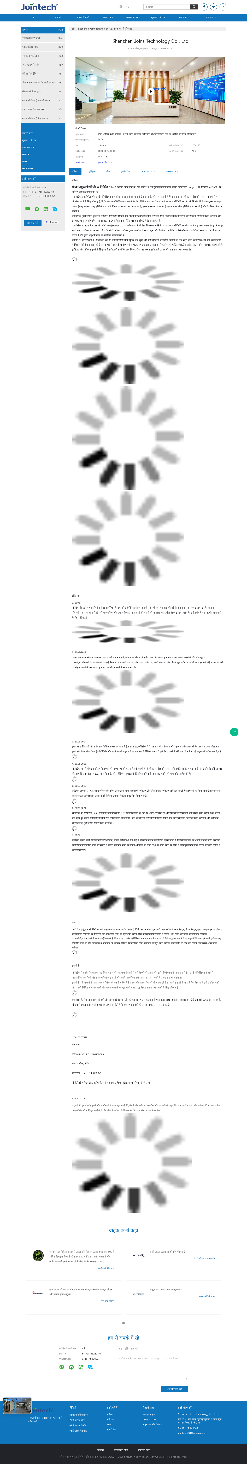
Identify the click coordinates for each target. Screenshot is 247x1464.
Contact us (148, 171)
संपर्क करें (183, 17)
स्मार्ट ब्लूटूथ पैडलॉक (42, 65)
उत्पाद (42, 30)
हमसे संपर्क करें (29, 147)
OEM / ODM (149, 1420)
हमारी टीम (125, 171)
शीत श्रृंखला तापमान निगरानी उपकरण (42, 82)
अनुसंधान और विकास (152, 1424)
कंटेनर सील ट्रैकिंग (42, 74)
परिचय (75, 171)
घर (33, 17)
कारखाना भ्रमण (133, 17)
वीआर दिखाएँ (83, 17)
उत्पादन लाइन (149, 1415)
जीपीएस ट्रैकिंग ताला (42, 38)
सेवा (108, 171)
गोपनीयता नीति (121, 1450)
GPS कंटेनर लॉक (42, 47)
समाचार (25, 154)
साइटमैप (100, 1450)
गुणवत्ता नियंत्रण (158, 17)
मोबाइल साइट (144, 1450)
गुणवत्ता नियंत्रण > (105, 163)
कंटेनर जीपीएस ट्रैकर (42, 91)
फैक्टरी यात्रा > (80, 163)
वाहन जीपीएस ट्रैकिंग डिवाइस (42, 118)
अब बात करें (211, 17)
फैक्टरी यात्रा (27, 133)
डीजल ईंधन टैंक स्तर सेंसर (42, 109)
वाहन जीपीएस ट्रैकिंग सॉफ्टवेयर (42, 100)
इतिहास (92, 171)
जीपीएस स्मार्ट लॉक (42, 56)
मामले (24, 161)
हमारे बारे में (108, 17)
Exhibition (172, 171)
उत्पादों (58, 17)
